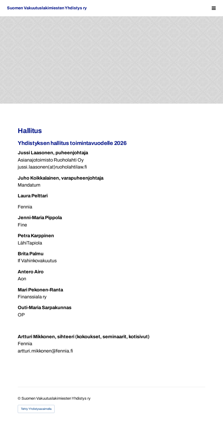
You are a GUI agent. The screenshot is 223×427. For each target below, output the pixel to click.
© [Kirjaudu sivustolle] (19, 398)
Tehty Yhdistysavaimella (36, 408)
